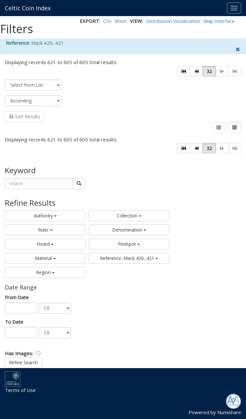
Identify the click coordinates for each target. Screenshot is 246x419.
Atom (121, 21)
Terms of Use (20, 390)
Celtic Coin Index (28, 8)
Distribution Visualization (173, 21)
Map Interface (219, 21)
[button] (183, 71)
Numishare (229, 412)
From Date (17, 297)
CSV (107, 21)
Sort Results (24, 116)
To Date (14, 322)
